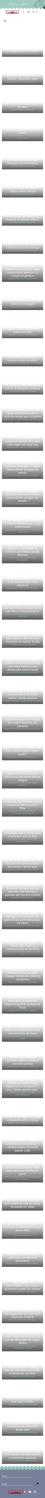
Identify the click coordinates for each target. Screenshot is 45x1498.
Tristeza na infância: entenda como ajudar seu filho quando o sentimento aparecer (22, 1454)
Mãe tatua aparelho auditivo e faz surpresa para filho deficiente (22, 582)
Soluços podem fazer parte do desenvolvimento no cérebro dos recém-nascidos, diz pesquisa (22, 721)
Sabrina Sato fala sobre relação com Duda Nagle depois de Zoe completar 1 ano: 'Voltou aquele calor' (22, 1084)
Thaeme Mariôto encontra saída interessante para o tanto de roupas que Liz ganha (22, 413)
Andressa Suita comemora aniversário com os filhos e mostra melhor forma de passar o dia (22, 1145)
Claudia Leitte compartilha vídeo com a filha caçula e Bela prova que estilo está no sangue (22, 775)
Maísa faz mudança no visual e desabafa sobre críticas (22, 1118)
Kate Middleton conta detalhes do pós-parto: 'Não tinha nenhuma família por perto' (22, 1169)
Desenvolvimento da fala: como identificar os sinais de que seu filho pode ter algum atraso (22, 1338)
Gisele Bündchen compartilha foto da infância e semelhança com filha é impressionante (22, 608)
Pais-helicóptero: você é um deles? (23, 131)
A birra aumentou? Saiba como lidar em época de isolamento (22, 1257)
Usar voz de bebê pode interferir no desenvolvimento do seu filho (22, 1227)
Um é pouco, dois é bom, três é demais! (22, 105)
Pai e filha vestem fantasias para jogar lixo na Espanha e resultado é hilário (22, 1314)
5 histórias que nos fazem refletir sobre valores (22, 189)
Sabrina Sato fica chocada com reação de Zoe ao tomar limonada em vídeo (22, 1203)
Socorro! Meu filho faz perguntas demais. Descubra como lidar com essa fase (22, 441)
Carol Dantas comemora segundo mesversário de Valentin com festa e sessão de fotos (22, 550)
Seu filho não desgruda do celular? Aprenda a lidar (22, 77)
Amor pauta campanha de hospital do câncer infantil (22, 218)
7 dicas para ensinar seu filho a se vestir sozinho (22, 1400)
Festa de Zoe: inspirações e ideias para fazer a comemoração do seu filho (22, 946)
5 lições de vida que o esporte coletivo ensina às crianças (22, 246)
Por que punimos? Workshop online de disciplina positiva (22, 386)
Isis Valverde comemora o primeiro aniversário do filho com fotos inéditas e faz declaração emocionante (22, 664)
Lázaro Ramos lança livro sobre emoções (22, 330)
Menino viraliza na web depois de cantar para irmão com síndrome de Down (22, 1030)
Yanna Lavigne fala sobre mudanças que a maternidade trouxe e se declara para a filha (22, 803)
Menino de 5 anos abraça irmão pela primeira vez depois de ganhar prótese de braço (22, 1002)
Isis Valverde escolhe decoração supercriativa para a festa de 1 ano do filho (22, 833)
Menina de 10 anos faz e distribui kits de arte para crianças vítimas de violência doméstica (22, 974)
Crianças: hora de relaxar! (23, 50)
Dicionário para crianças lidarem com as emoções (22, 161)
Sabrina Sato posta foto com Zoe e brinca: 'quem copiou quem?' (22, 751)
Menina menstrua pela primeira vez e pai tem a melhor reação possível (23, 695)
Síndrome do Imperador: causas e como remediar (22, 358)
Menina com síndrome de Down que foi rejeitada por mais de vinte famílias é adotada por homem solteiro (22, 890)
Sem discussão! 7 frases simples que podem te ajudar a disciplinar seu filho (22, 1370)
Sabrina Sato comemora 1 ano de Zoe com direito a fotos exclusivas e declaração (22, 863)
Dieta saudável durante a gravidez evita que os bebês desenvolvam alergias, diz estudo (22, 467)
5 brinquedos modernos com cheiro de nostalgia (22, 302)
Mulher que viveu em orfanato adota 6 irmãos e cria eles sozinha (22, 1060)
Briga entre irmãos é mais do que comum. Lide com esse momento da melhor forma (22, 638)
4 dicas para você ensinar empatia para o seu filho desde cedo (22, 1426)
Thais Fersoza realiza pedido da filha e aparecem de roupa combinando (22, 523)
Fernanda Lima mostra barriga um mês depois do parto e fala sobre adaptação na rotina (22, 918)
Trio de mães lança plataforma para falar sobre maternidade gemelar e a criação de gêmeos (22, 270)
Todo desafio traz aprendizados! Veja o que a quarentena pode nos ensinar (23, 1286)
